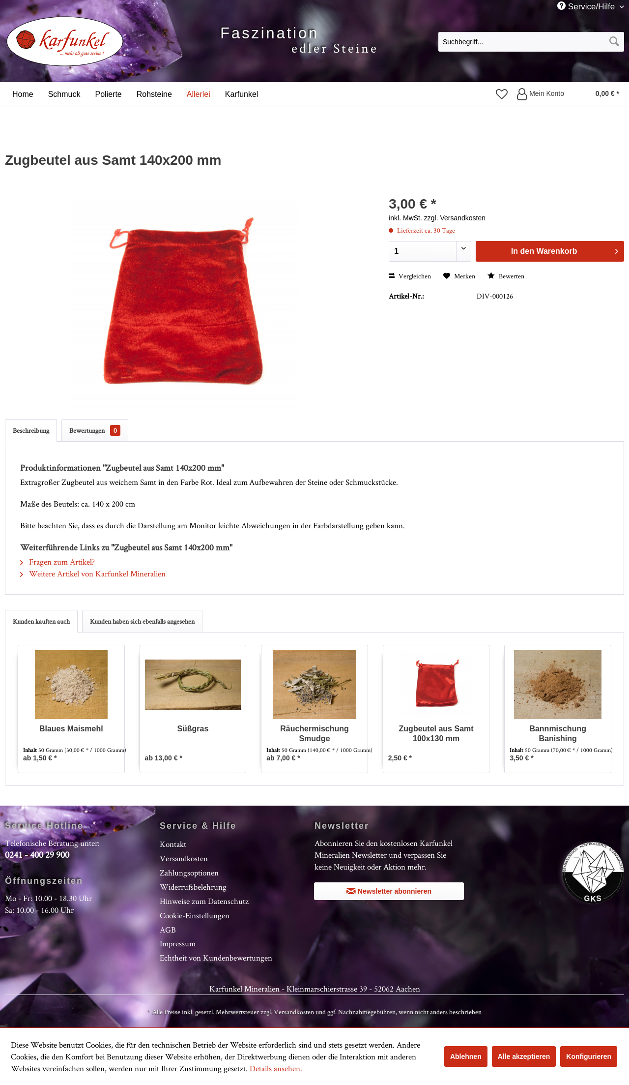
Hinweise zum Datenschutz (204, 901)
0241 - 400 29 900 (37, 854)
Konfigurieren (588, 1056)
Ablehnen (466, 1056)
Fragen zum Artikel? (57, 561)
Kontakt (173, 844)
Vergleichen (410, 275)
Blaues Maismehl (71, 728)
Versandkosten (184, 858)
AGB (168, 929)
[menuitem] (531, 41)
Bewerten (505, 275)
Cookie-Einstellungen (194, 915)
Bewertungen (94, 430)
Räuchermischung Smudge (314, 733)
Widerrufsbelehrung (193, 886)
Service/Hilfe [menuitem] (587, 6)
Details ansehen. (276, 1068)
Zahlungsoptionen (189, 872)
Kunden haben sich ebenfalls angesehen (142, 621)
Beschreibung (31, 430)
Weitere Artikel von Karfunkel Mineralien (93, 573)
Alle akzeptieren (524, 1056)
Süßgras (192, 728)
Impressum (178, 943)
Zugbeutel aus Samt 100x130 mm (436, 733)
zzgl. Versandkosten (455, 218)
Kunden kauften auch (41, 621)
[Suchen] (614, 42)
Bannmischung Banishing (557, 733)
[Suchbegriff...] (531, 42)
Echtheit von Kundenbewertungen (216, 957)
